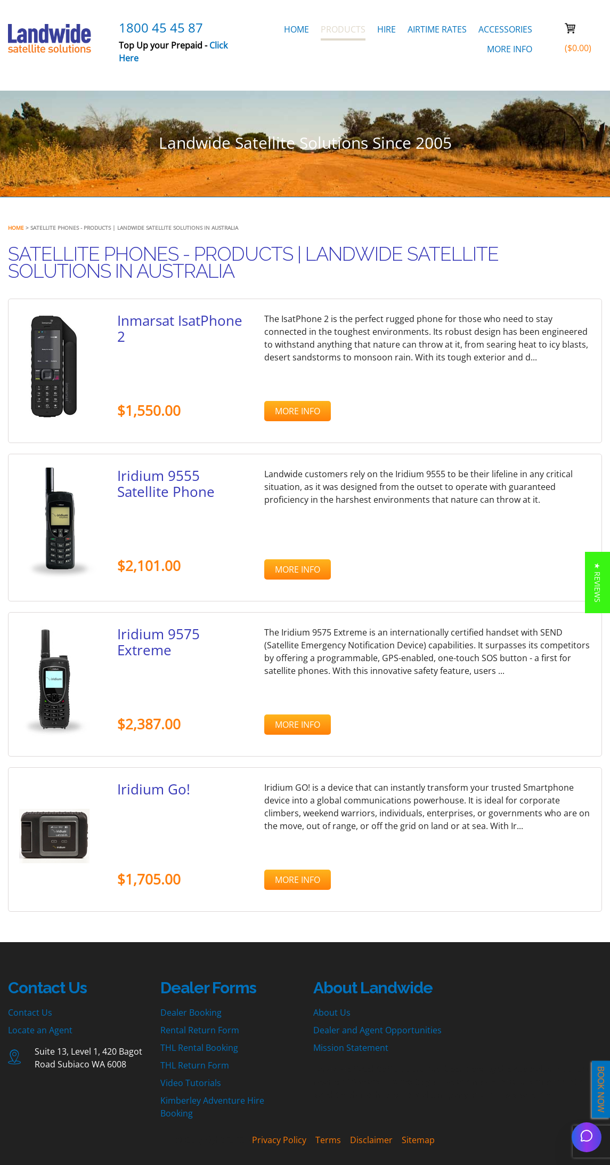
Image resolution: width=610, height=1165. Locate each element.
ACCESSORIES (505, 29)
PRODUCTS (343, 29)
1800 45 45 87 (161, 27)
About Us (332, 1012)
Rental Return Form (199, 1030)
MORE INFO (509, 49)
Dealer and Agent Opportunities (377, 1030)
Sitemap (418, 1140)
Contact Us (30, 1012)
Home (16, 227)
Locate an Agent (40, 1030)
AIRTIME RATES (437, 29)
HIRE (386, 29)
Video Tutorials (190, 1083)
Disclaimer (371, 1140)
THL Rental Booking (199, 1048)
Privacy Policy (279, 1140)
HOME (296, 29)
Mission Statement (350, 1048)
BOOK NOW (601, 1089)
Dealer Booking (191, 1012)
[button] (597, 582)
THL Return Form (194, 1065)
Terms (328, 1140)
